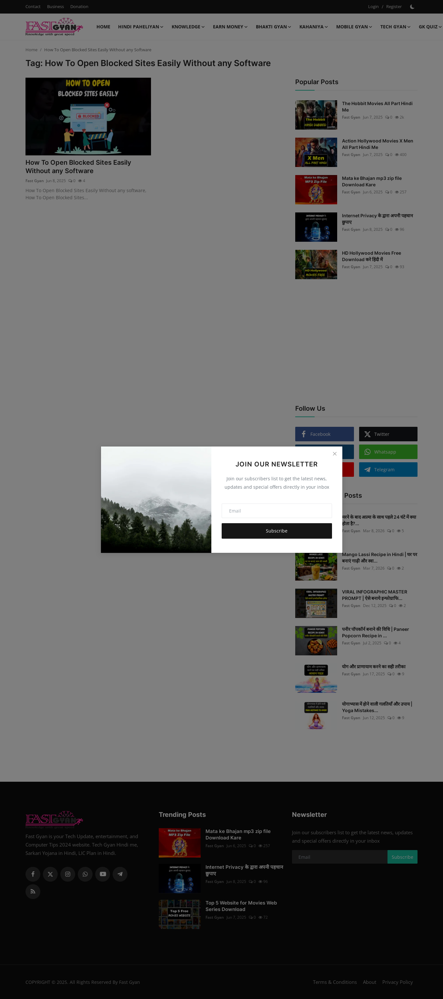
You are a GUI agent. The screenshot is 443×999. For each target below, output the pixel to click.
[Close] (334, 453)
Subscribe (276, 531)
